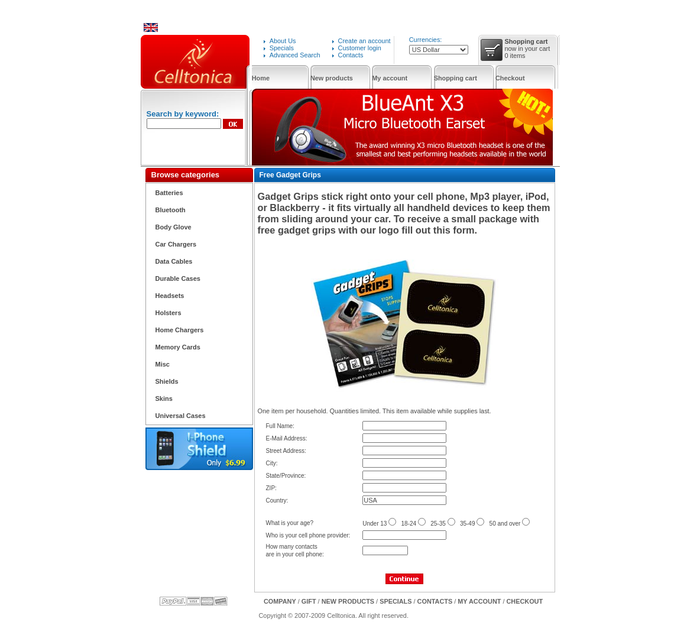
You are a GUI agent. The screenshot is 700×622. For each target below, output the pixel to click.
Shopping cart (455, 78)
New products (331, 78)
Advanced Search (295, 55)
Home (261, 78)
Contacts (351, 55)
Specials (282, 47)
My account (389, 78)
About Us (283, 40)
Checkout (510, 78)
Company (280, 601)
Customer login (359, 47)
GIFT (309, 601)
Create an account (364, 40)
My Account (479, 601)
